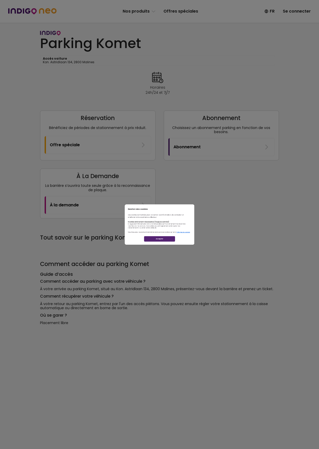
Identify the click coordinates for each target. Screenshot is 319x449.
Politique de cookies (222, 244)
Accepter (160, 262)
